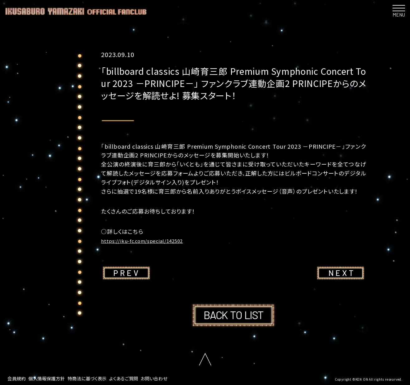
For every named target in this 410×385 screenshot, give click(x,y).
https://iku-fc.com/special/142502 (149, 240)
